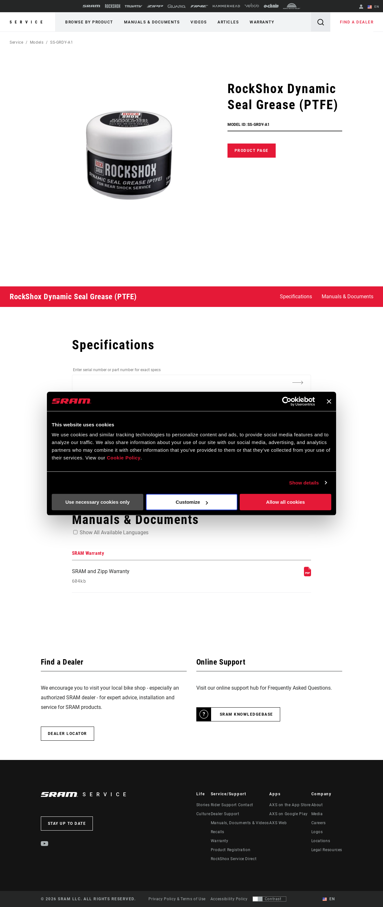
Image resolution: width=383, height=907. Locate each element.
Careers (318, 823)
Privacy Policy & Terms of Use (177, 899)
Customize (192, 502)
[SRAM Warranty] (307, 574)
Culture (203, 814)
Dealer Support (225, 814)
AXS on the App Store (290, 805)
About (317, 805)
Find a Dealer (357, 22)
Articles (228, 22)
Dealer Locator (67, 733)
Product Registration (231, 850)
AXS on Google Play (288, 814)
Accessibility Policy (229, 899)
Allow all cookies (285, 502)
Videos (199, 22)
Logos (317, 832)
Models (37, 42)
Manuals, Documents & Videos (240, 823)
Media (317, 814)
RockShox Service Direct (234, 859)
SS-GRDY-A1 (61, 42)
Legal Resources (327, 850)
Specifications (296, 296)
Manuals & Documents (152, 22)
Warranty (262, 22)
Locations (320, 841)
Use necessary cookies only (97, 502)
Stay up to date (67, 823)
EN (373, 7)
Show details (304, 482)
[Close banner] (329, 401)
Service (28, 22)
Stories (202, 805)
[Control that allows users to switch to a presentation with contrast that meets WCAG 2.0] (269, 899)
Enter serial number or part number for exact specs (117, 370)
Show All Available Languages (114, 532)
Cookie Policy (123, 457)
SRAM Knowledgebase (246, 714)
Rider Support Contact (232, 805)
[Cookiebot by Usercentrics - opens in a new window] (287, 401)
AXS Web (278, 823)
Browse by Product (89, 22)
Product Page (252, 150)
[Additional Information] (297, 382)
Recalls (217, 832)
